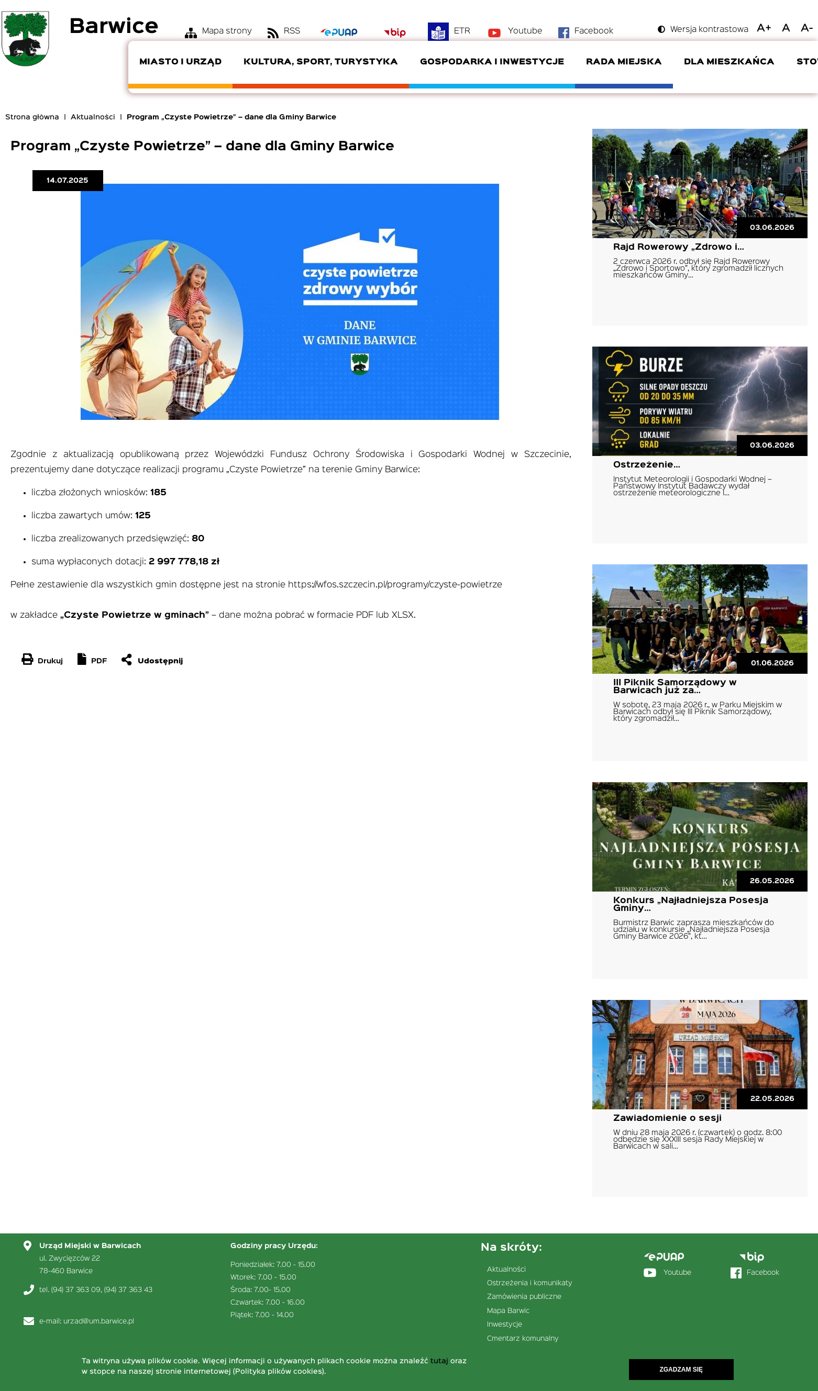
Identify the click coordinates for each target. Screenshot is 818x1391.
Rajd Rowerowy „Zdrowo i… (678, 247)
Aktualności (93, 117)
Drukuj (50, 661)
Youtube (525, 31)
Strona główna (32, 117)
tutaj (439, 1361)
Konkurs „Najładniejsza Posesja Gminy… (690, 905)
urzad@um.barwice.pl (98, 1321)
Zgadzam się (681, 1369)
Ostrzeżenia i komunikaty (529, 1283)
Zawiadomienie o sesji (667, 1118)
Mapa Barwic (508, 1311)
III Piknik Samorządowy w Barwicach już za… (675, 687)
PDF (99, 661)
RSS (292, 31)
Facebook (593, 31)
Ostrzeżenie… (646, 465)
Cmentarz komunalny (523, 1339)
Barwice (114, 27)
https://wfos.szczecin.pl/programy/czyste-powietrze (395, 585)
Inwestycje (504, 1324)
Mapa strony (227, 31)
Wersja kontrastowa (709, 30)
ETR (462, 31)
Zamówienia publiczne (524, 1297)
